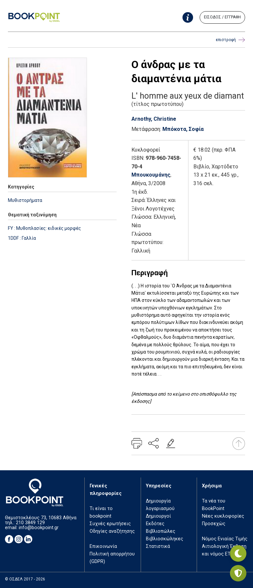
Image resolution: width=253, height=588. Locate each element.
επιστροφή (230, 39)
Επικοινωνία (103, 546)
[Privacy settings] (238, 573)
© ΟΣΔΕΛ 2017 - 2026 (25, 579)
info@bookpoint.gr (39, 527)
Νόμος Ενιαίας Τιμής (224, 539)
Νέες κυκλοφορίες (223, 516)
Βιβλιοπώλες (160, 531)
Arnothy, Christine (153, 119)
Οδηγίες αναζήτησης (112, 531)
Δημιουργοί (158, 516)
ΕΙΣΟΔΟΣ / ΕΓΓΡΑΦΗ (222, 17)
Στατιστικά (158, 546)
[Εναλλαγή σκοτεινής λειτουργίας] (238, 553)
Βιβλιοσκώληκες (164, 539)
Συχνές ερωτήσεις (110, 524)
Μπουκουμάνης (150, 175)
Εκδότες (155, 524)
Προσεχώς (213, 524)
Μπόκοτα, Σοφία (183, 129)
